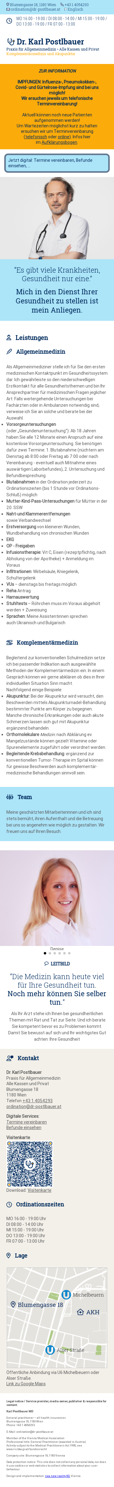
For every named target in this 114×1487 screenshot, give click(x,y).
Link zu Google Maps (26, 1383)
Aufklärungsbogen (59, 142)
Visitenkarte (39, 1190)
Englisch (75, 9)
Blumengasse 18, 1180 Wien (31, 4)
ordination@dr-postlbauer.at (33, 9)
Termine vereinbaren (26, 1122)
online (63, 137)
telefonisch (36, 137)
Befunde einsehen (23, 1127)
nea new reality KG (57, 1476)
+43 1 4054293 (74, 4)
